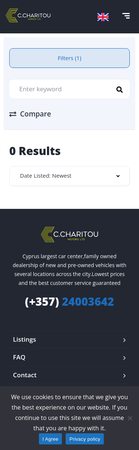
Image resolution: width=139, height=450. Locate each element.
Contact (25, 375)
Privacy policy (84, 439)
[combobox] (69, 176)
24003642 (69, 301)
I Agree (51, 439)
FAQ (19, 357)
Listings (24, 339)
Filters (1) (70, 58)
